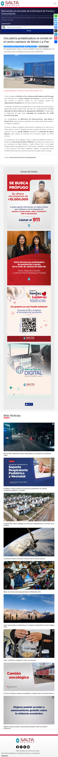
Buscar (29, 30)
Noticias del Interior (31, 46)
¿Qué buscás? (5, 23)
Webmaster (4, 755)
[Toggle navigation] (54, 3)
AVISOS (29, 404)
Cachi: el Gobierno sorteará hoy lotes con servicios (20, 660)
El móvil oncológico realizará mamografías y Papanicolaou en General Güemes (29, 693)
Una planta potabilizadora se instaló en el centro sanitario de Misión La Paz (28, 39)
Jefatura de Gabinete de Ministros (14, 46)
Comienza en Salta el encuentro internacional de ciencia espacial (24, 558)
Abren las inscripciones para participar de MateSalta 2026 (22, 592)
